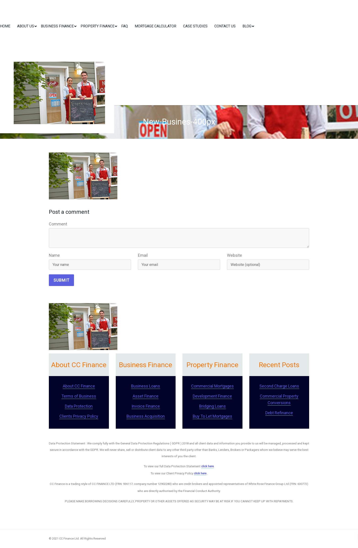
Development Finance (212, 396)
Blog (246, 26)
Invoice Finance (146, 406)
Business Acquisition (145, 416)
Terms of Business (78, 396)
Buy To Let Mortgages (212, 416)
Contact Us (225, 26)
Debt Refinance (279, 412)
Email (143, 255)
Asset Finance (145, 396)
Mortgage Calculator (155, 26)
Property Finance (97, 26)
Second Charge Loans (279, 386)
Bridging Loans (212, 406)
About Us (25, 26)
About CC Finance (79, 386)
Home (5, 26)
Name (54, 255)
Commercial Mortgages (212, 386)
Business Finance (57, 26)
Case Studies (195, 26)
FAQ (124, 26)
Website (234, 255)
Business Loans (145, 386)
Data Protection (79, 406)
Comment (58, 224)
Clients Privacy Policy (78, 416)
